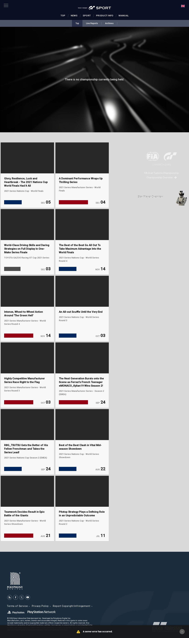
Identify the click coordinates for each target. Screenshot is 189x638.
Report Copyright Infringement (71, 606)
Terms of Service (17, 606)
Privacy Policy (40, 606)
